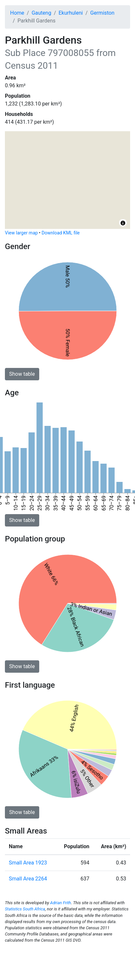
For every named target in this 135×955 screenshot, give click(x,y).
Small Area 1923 (28, 863)
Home (17, 13)
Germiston (102, 13)
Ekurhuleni (71, 13)
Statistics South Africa (25, 908)
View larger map (21, 232)
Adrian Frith (60, 902)
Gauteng (41, 13)
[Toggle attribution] (123, 223)
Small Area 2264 (28, 879)
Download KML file (60, 232)
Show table (22, 374)
